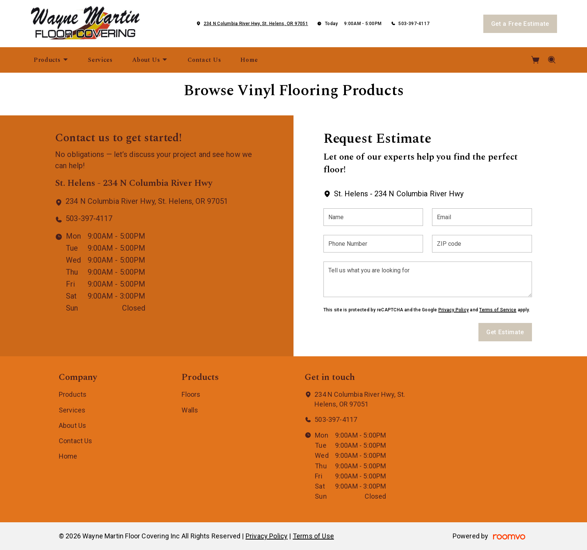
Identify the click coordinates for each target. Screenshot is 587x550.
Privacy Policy (453, 309)
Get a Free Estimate (520, 23)
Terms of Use (313, 536)
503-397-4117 (413, 23)
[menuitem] (51, 60)
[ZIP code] (482, 244)
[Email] (482, 217)
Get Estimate (505, 332)
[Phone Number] (373, 244)
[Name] (373, 217)
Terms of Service (497, 309)
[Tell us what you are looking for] (427, 279)
